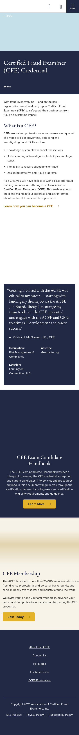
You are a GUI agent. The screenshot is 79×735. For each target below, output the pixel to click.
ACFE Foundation (39, 680)
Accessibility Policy (61, 715)
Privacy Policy (35, 715)
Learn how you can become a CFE (28, 206)
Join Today (16, 617)
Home (9, 16)
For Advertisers (39, 672)
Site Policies (14, 715)
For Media (39, 664)
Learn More (36, 504)
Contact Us (39, 655)
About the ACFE (39, 647)
